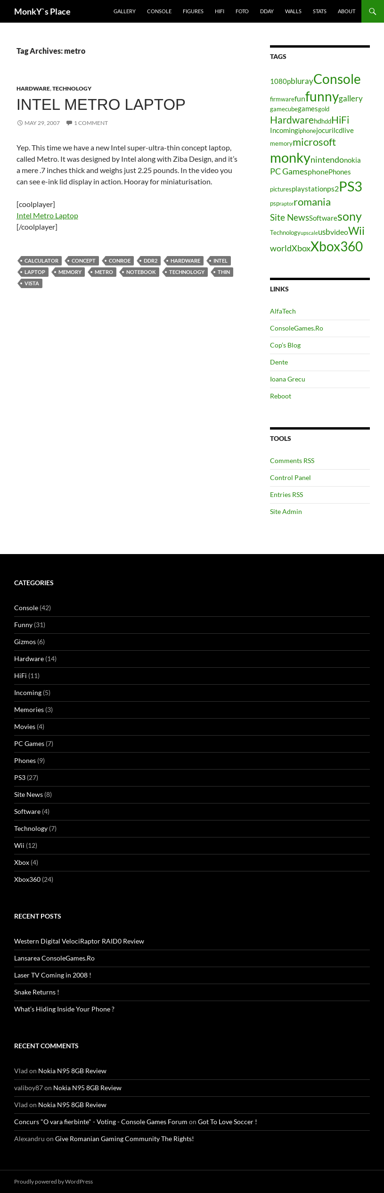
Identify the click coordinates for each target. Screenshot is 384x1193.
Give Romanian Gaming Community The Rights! (124, 1139)
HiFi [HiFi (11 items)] (340, 120)
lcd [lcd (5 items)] (338, 130)
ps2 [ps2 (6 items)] (333, 188)
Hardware (33, 88)
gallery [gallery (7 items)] (351, 98)
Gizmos (25, 642)
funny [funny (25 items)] (322, 96)
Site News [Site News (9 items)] (289, 217)
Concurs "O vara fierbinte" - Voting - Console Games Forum (101, 1122)
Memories (29, 709)
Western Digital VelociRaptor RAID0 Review (79, 941)
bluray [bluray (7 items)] (302, 81)
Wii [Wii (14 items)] (356, 230)
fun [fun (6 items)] (299, 98)
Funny (23, 625)
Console (159, 11)
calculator (41, 260)
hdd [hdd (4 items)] (326, 121)
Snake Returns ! (36, 992)
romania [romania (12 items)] (312, 201)
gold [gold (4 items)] (323, 109)
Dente (279, 362)
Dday (267, 11)
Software (27, 811)
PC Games (29, 743)
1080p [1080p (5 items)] (280, 81)
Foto (242, 11)
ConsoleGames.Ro (296, 328)
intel (220, 260)
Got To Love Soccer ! (227, 1122)
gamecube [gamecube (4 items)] (284, 109)
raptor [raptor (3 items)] (286, 203)
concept (84, 260)
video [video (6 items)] (339, 231)
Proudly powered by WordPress (53, 1181)
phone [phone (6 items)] (318, 171)
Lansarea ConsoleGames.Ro (54, 958)
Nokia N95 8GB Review (72, 1071)
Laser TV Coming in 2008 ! (52, 975)
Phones (25, 760)
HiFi (219, 11)
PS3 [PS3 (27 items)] (350, 186)
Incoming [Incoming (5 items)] (284, 130)
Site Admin (286, 511)
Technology (71, 88)
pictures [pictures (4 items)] (281, 189)
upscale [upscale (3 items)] (309, 233)
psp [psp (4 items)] (274, 203)
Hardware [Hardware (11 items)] (292, 120)
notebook (141, 272)
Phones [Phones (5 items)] (339, 172)
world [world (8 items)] (281, 248)
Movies (24, 726)
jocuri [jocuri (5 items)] (325, 130)
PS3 (19, 777)
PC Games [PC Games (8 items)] (289, 171)
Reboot (280, 396)
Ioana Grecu (287, 379)
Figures (193, 11)
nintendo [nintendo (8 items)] (327, 159)
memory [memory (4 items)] (281, 143)
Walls (293, 11)
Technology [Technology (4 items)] (285, 232)
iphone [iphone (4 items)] (307, 130)
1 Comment (91, 122)
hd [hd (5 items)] (317, 121)
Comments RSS (292, 460)
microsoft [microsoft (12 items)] (314, 141)
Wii (19, 845)
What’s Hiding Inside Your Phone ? (64, 1009)
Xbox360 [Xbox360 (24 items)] (336, 246)
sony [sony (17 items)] (349, 216)
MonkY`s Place (42, 11)
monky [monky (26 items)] (290, 157)
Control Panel (290, 477)
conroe (120, 260)
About (346, 11)
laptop (35, 272)
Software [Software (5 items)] (323, 218)
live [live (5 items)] (348, 130)
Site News (28, 794)
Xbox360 (27, 879)
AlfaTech (283, 311)
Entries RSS (286, 494)
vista (32, 283)
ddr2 (150, 260)
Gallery (125, 11)
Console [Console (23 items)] (337, 79)
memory (70, 272)
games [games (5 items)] (308, 109)
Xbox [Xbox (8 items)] (301, 248)
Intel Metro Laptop (101, 104)
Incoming (27, 692)
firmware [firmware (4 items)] (282, 99)
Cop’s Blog (285, 345)
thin (224, 272)
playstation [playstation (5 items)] (309, 189)
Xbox (21, 862)
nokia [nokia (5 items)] (352, 160)
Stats (320, 11)
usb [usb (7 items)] (324, 232)
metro (104, 272)
